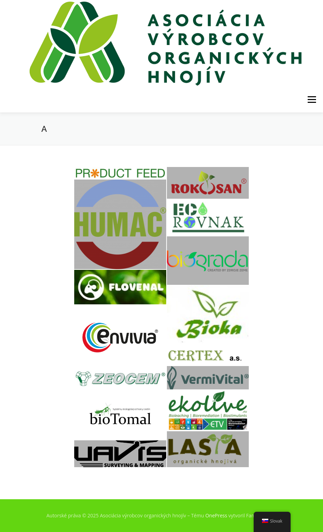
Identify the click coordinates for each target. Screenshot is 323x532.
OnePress (216, 515)
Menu (312, 99)
